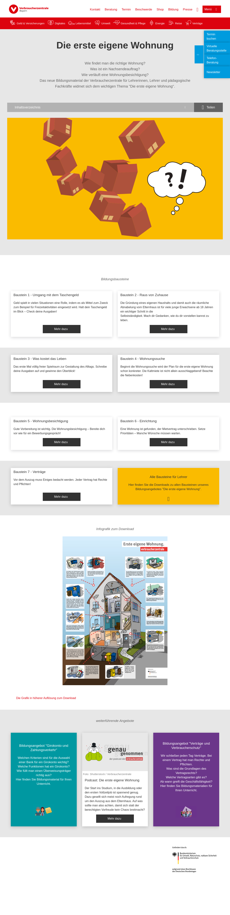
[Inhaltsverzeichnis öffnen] (100, 107)
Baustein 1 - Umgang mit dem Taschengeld (46, 295)
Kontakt (95, 9)
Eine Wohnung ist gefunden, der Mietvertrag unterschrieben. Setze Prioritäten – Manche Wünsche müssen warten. (162, 431)
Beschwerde (143, 9)
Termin (126, 9)
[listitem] (61, 314)
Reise (178, 23)
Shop (160, 9)
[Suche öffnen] (197, 9)
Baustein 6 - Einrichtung (138, 421)
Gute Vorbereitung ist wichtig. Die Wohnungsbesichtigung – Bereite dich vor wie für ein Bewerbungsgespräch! (59, 431)
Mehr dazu (61, 329)
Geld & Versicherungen (30, 23)
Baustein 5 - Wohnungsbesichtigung (40, 421)
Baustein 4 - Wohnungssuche (142, 359)
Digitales (60, 23)
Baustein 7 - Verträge (29, 472)
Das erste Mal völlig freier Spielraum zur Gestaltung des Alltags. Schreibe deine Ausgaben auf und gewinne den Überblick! (60, 368)
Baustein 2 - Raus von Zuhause (144, 295)
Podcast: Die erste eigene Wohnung (112, 780)
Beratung (111, 9)
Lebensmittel (83, 23)
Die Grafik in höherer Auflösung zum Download (46, 698)
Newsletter (213, 72)
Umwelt (105, 23)
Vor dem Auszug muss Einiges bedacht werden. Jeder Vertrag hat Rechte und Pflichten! (60, 482)
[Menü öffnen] (212, 9)
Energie (160, 23)
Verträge (197, 23)
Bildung (173, 9)
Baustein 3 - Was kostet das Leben (39, 359)
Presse (187, 9)
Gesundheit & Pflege (133, 23)
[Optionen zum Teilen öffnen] (208, 107)
